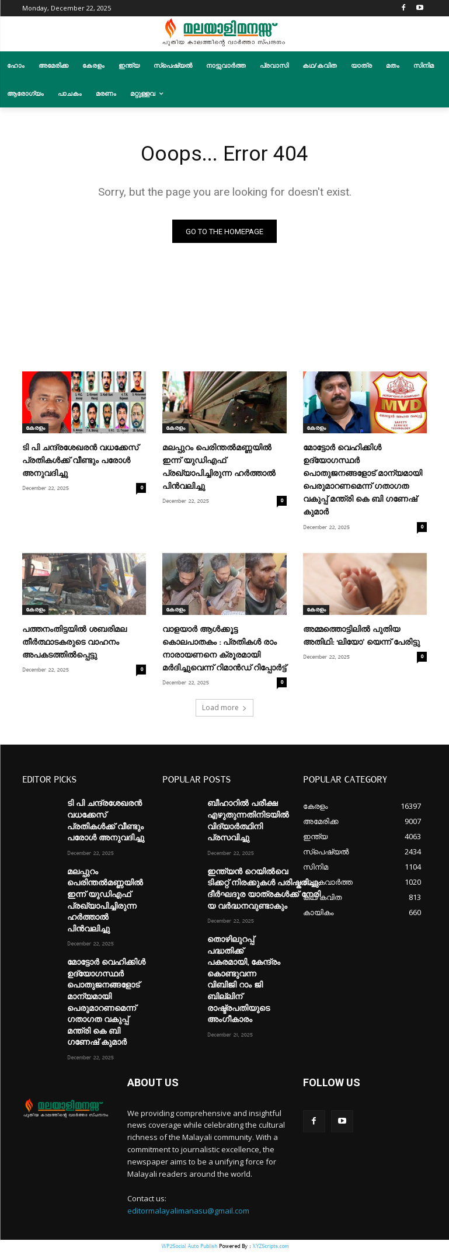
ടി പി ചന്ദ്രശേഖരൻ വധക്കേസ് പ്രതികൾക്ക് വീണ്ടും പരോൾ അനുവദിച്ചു (80, 464)
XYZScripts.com (270, 1249)
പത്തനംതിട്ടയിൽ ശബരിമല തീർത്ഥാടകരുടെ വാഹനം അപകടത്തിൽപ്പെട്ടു (74, 645)
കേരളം (35, 431)
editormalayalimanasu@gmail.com (188, 1213)
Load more (224, 710)
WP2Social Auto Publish (189, 1249)
